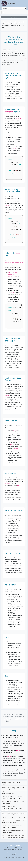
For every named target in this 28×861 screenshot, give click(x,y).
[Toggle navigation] (3, 12)
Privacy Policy (21, 857)
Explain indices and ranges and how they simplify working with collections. (13, 814)
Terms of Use (7, 857)
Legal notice (14, 857)
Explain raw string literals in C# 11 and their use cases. (13, 802)
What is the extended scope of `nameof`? (13, 818)
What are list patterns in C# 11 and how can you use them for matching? (13, 797)
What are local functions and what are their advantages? (12, 831)
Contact (14, 854)
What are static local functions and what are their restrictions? (13, 793)
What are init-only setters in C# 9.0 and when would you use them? (13, 788)
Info (25, 853)
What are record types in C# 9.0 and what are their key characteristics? (13, 822)
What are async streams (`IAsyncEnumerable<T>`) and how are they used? (12, 808)
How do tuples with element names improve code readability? (12, 826)
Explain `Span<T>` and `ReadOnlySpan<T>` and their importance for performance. (14, 836)
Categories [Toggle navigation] (14, 17)
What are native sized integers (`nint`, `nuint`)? (12, 783)
